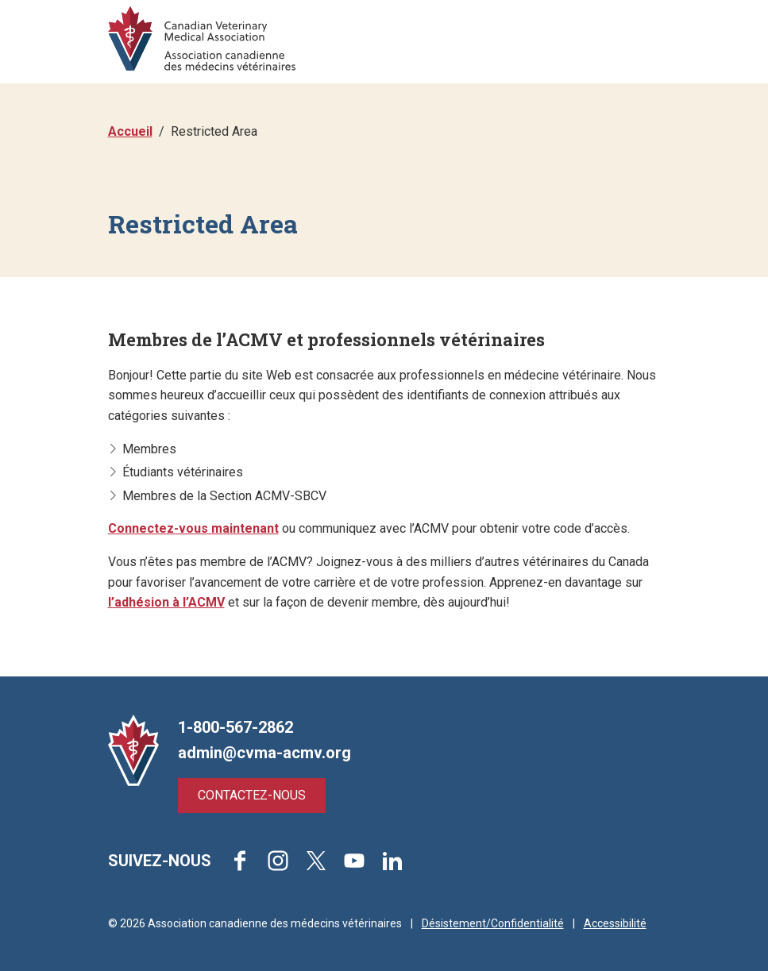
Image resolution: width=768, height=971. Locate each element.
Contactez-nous (252, 795)
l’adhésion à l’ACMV (166, 602)
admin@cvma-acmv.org (264, 752)
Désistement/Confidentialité (493, 923)
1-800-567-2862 (235, 727)
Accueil (130, 131)
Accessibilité (615, 923)
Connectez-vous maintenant (193, 528)
